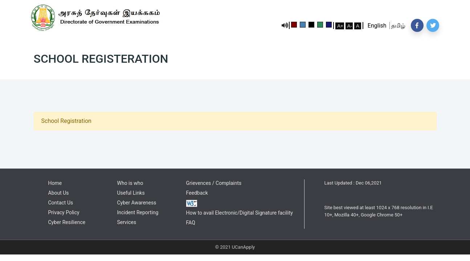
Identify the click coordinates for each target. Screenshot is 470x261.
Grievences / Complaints (214, 183)
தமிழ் (397, 25)
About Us (58, 193)
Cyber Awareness (136, 203)
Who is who (130, 183)
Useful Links (131, 193)
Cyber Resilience (67, 222)
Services (126, 222)
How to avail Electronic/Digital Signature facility (239, 213)
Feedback (197, 193)
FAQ (190, 222)
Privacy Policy (63, 212)
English (378, 25)
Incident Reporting (138, 212)
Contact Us (60, 203)
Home (55, 183)
